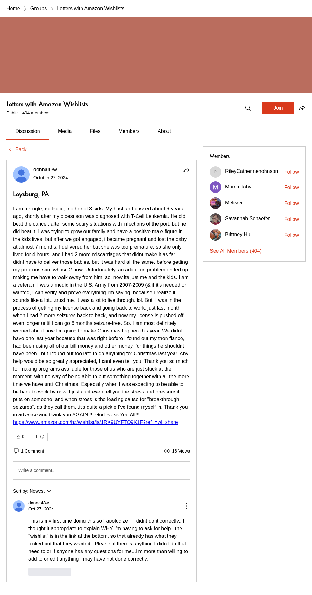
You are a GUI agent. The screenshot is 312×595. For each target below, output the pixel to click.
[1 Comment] (28, 451)
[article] (101, 371)
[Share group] (302, 108)
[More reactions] (39, 437)
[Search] (248, 108)
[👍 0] (20, 437)
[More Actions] (186, 506)
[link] (27, 131)
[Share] (186, 170)
